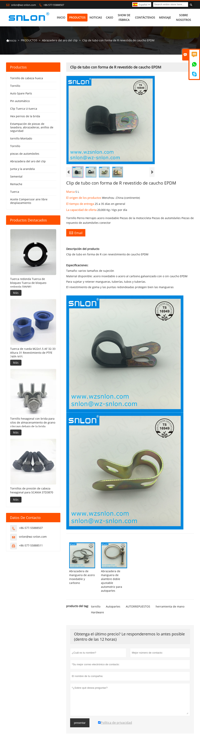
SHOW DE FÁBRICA (124, 17)
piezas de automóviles (24, 153)
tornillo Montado (21, 138)
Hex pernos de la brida (25, 116)
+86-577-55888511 (31, 545)
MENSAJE (165, 17)
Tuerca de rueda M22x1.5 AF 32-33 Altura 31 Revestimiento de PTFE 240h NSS (32, 352)
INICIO (61, 17)
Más (16, 293)
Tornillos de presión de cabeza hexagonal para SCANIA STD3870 (31, 490)
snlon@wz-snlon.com (23, 5)
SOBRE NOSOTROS (183, 17)
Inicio (11, 40)
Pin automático (20, 101)
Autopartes (113, 606)
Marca (70, 192)
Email (75, 232)
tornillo (95, 606)
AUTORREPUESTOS (138, 606)
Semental (16, 176)
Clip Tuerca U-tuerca (23, 108)
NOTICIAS (95, 17)
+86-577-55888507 (53, 5)
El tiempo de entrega (80, 204)
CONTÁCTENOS (145, 17)
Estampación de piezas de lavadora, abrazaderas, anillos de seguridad (31, 127)
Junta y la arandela (22, 169)
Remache (16, 184)
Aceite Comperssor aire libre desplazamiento (28, 201)
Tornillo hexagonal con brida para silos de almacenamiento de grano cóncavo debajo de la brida (32, 422)
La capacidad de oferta (81, 210)
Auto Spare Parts (21, 93)
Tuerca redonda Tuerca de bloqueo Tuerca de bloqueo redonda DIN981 (28, 283)
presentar (80, 722)
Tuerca (14, 192)
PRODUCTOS (77, 17)
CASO (109, 17)
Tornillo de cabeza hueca (26, 78)
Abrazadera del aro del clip (60, 40)
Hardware (97, 612)
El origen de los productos (84, 198)
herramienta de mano (170, 606)
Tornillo (15, 86)
